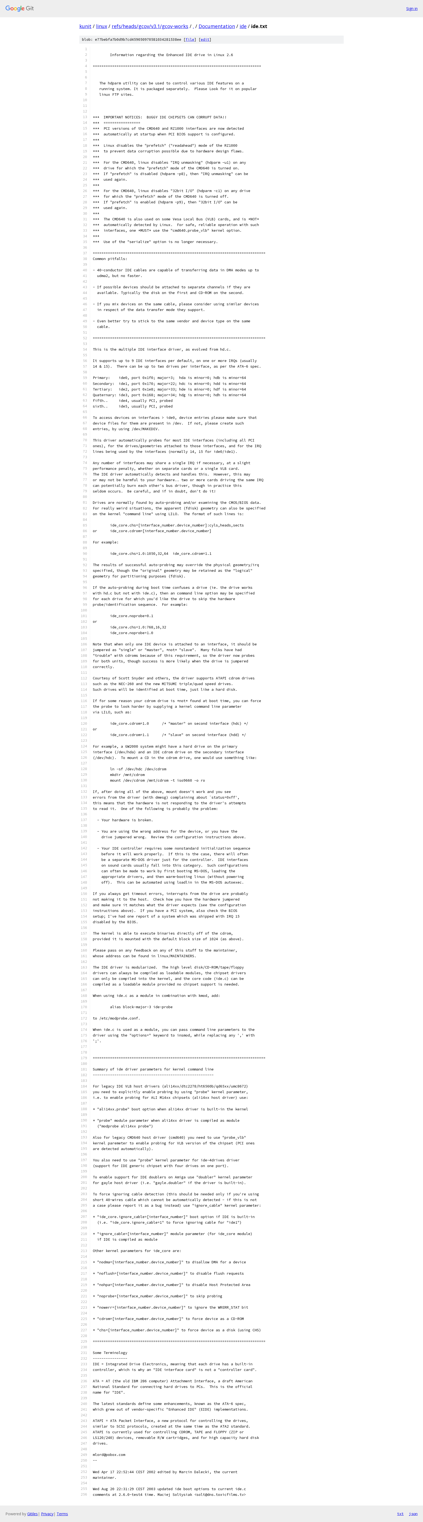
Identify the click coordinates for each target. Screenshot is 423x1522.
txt (400, 1513)
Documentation (217, 26)
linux (101, 26)
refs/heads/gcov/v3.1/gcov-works (150, 26)
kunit (85, 26)
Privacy (47, 1513)
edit (205, 39)
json (413, 1513)
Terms (62, 1513)
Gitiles (32, 1513)
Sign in (412, 8)
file (190, 39)
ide (243, 26)
